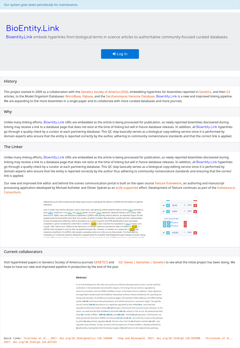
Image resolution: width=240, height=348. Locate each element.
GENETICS (101, 262)
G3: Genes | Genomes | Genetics (141, 262)
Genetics (205, 92)
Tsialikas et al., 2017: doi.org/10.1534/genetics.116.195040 (67, 338)
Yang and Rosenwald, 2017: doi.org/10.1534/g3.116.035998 (159, 338)
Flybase (87, 96)
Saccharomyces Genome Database (130, 96)
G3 (228, 92)
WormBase (73, 96)
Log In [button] (120, 54)
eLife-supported (127, 188)
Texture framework (168, 183)
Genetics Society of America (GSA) (104, 92)
